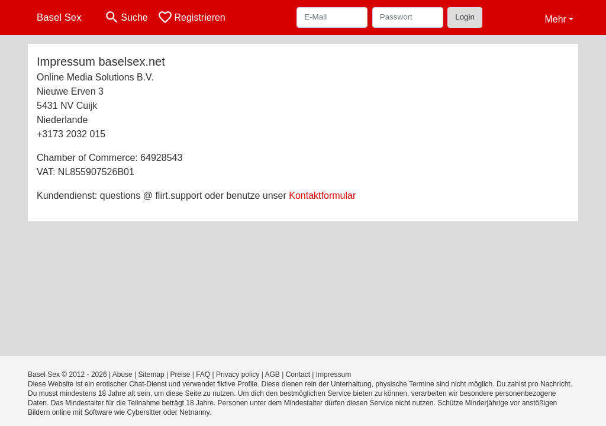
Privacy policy (237, 374)
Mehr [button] (555, 19)
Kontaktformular (322, 196)
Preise (180, 374)
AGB (272, 374)
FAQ (203, 374)
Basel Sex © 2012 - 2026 (67, 374)
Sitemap (151, 374)
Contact (298, 374)
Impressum (333, 374)
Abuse (122, 374)
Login (465, 16)
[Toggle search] (126, 17)
